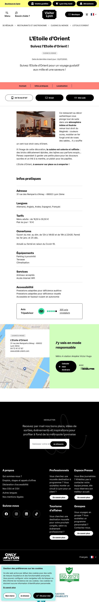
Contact (22, 86)
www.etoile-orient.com (19, 351)
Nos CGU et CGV (11, 488)
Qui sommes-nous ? (12, 476)
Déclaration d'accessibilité (15, 484)
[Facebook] (6, 514)
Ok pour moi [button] (43, 595)
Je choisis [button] (25, 595)
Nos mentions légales (13, 497)
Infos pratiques (41, 86)
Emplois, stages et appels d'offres (19, 480)
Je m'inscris (58, 444)
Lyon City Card (64, 3)
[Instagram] (16, 514)
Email (49, 97)
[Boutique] (74, 14)
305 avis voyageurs (65, 311)
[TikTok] (36, 514)
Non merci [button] (9, 595)
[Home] (49, 14)
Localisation (62, 86)
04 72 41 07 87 (19, 97)
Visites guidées (39, 3)
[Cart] (87, 14)
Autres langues (10, 492)
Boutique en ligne (12, 4)
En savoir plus (59, 497)
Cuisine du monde (59, 25)
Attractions (87, 3)
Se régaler (8, 25)
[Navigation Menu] (8, 14)
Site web (80, 97)
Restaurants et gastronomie (32, 25)
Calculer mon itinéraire (64, 366)
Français (88, 557)
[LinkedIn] (26, 514)
